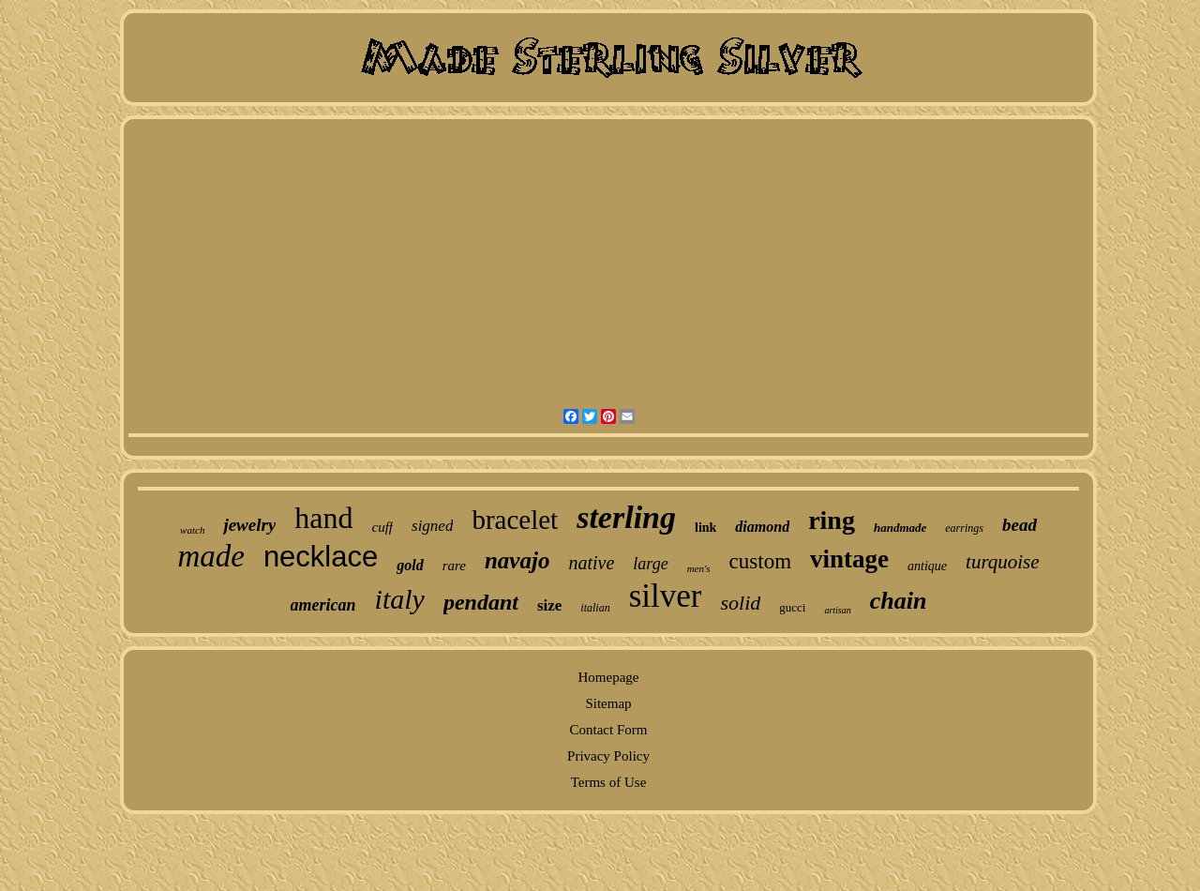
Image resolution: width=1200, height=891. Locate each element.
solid (740, 602)
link (705, 528)
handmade (900, 528)
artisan (837, 610)
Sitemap (608, 703)
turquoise (1003, 562)
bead (1019, 525)
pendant (480, 602)
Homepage (608, 677)
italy (400, 598)
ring (831, 520)
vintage (849, 559)
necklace (320, 556)
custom (760, 561)
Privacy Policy (608, 755)
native (591, 562)
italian (594, 607)
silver (665, 596)
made (210, 556)
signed (432, 526)
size (549, 605)
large (650, 563)
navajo (517, 560)
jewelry (249, 525)
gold (410, 565)
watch (192, 530)
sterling (626, 517)
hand (323, 518)
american (323, 605)
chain (898, 600)
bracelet (515, 520)
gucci (792, 607)
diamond (762, 527)
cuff (383, 527)
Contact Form (609, 729)
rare (454, 565)
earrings (964, 528)
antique (927, 566)
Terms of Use (609, 782)
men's (699, 568)
